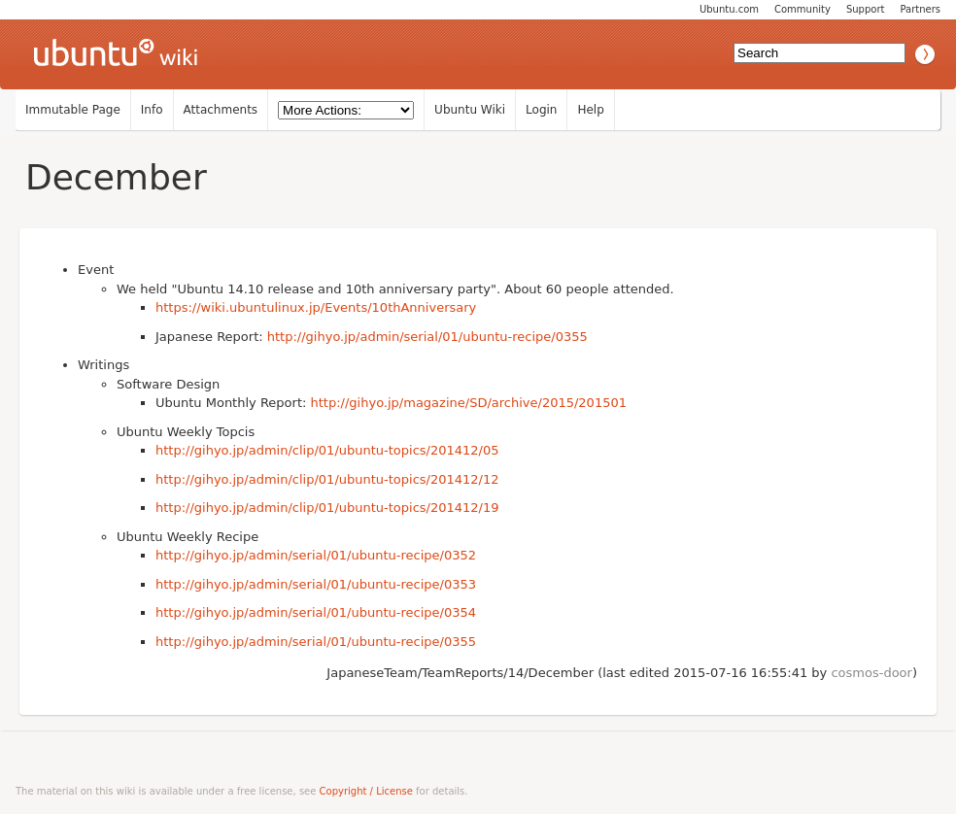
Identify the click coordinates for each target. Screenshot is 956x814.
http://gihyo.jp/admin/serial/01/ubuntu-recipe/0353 (315, 584)
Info (152, 110)
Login (541, 110)
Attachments (221, 110)
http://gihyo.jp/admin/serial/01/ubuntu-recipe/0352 (315, 555)
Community (802, 9)
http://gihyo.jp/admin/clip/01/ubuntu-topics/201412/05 (327, 450)
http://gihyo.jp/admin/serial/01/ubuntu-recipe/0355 (427, 336)
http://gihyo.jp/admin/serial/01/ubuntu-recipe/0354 (315, 612)
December (116, 177)
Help (590, 110)
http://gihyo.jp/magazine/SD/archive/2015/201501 (469, 402)
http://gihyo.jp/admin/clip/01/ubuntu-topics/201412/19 (327, 507)
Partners (920, 9)
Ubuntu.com (729, 9)
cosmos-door (871, 672)
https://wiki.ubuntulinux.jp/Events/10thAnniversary (315, 307)
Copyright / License (366, 791)
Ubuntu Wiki (469, 110)
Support (865, 9)
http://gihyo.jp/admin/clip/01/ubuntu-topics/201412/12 (327, 479)
